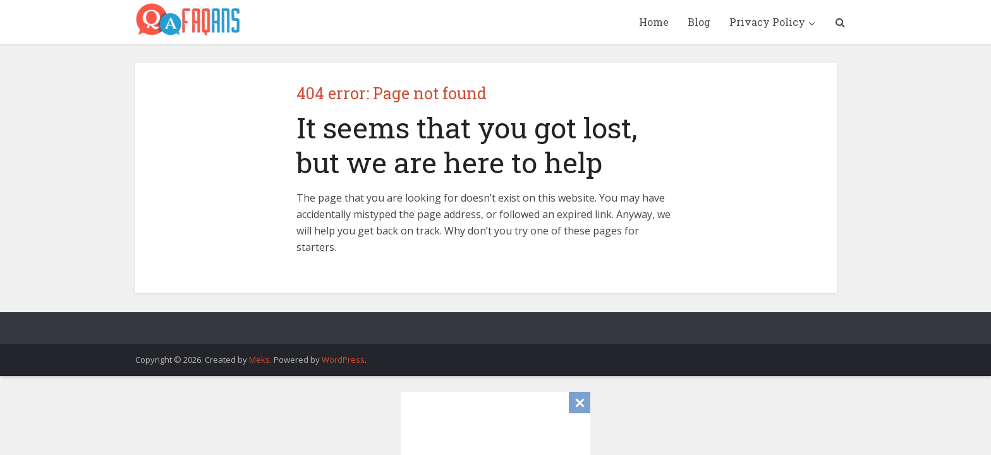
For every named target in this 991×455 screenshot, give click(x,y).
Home (654, 21)
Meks (259, 359)
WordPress (343, 359)
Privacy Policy (767, 21)
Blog (699, 21)
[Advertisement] (495, 423)
